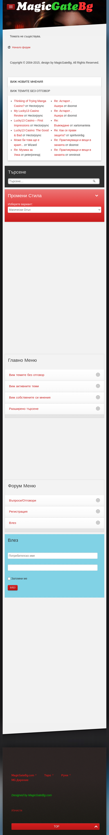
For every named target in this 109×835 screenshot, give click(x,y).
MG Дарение (19, 780)
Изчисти (16, 810)
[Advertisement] (54, 290)
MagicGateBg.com (22, 775)
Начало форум (21, 47)
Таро (47, 775)
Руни (64, 775)
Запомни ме (19, 578)
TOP (56, 826)
